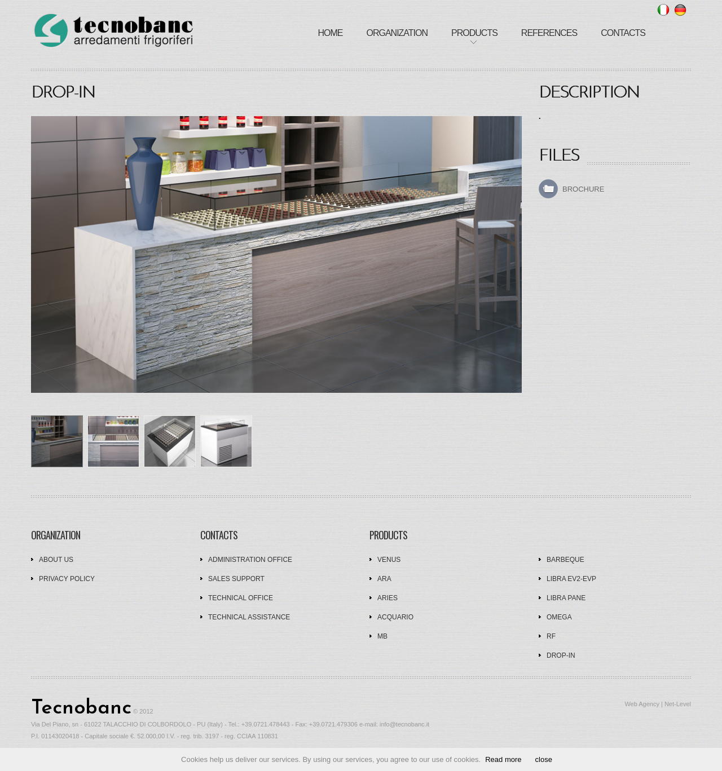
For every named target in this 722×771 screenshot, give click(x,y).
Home (330, 33)
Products (474, 33)
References (549, 33)
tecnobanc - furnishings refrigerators (113, 31)
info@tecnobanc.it (404, 724)
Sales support (236, 579)
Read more (503, 759)
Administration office (250, 560)
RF (551, 636)
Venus (388, 560)
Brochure (583, 189)
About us (56, 560)
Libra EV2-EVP (571, 579)
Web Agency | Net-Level (657, 704)
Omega (559, 617)
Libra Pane (566, 598)
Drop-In (561, 655)
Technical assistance (249, 617)
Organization (397, 33)
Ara (384, 579)
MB (382, 636)
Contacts (623, 33)
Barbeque (565, 560)
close (543, 759)
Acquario (395, 617)
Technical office (240, 598)
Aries (387, 598)
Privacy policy (67, 579)
